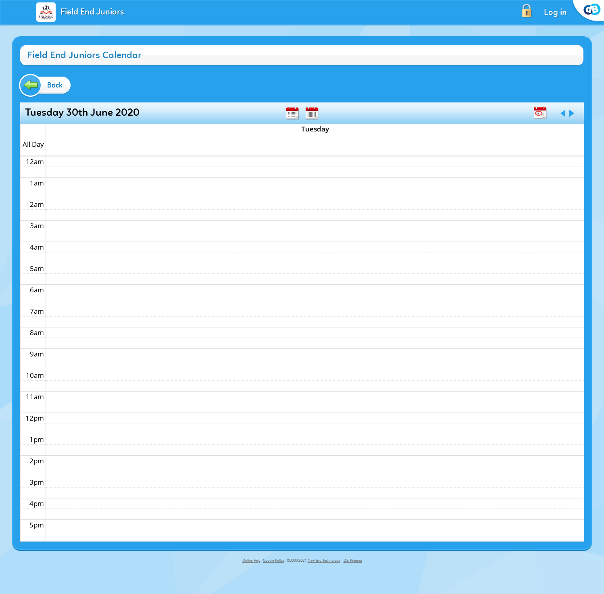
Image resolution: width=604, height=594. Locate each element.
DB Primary (353, 560)
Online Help (251, 560)
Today (540, 113)
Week (312, 113)
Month (292, 113)
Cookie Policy (273, 560)
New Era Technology (324, 560)
